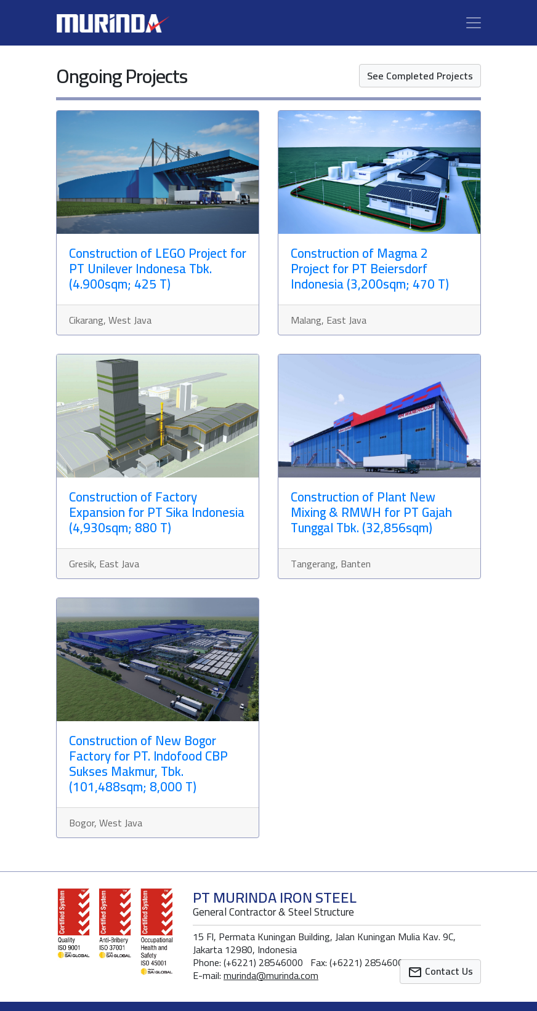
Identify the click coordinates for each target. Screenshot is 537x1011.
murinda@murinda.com (271, 975)
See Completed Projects (420, 75)
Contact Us (440, 971)
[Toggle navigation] (473, 22)
